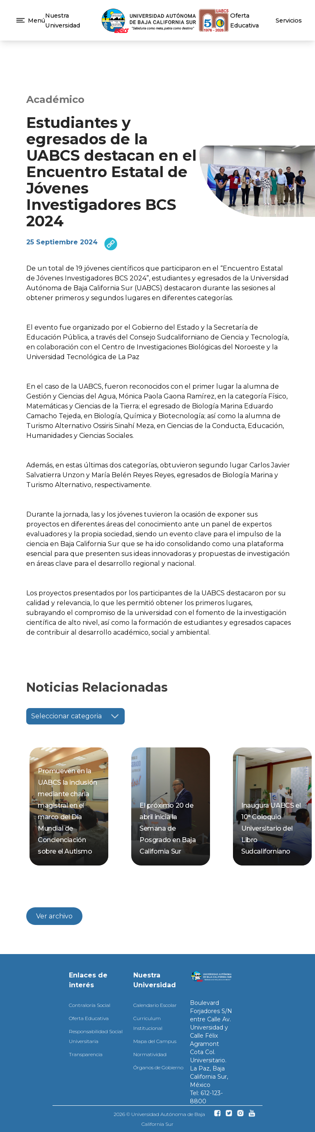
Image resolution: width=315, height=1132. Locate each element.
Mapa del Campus (154, 1041)
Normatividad (150, 1054)
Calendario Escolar (155, 1005)
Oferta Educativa (89, 1018)
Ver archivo (54, 916)
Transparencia (86, 1054)
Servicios (289, 20)
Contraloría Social (89, 1005)
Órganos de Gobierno (158, 1067)
